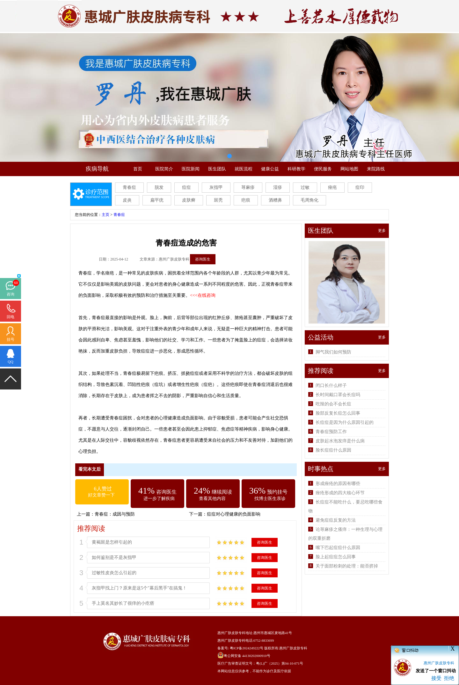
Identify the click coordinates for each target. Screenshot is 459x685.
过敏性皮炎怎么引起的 (114, 572)
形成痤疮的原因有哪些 (338, 483)
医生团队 (217, 169)
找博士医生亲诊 (270, 498)
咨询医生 (202, 259)
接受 (436, 678)
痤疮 (332, 187)
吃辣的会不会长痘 (333, 404)
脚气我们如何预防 (333, 352)
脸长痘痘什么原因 (333, 450)
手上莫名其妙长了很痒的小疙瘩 (123, 603)
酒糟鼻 (275, 200)
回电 (10, 317)
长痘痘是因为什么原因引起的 (345, 422)
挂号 (10, 339)
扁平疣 (157, 200)
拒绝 (449, 678)
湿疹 (277, 187)
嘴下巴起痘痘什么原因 (338, 547)
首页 (137, 169)
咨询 (10, 294)
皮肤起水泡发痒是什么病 (340, 441)
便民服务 (323, 169)
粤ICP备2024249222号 (246, 648)
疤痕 (245, 200)
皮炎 (127, 200)
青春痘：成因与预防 (115, 514)
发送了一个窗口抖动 (436, 670)
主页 (105, 214)
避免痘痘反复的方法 (336, 520)
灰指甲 (216, 187)
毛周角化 (309, 200)
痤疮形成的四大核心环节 (340, 492)
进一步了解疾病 (159, 498)
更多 (382, 230)
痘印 (359, 187)
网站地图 (349, 169)
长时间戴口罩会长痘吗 (338, 394)
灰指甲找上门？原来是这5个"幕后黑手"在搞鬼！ (139, 588)
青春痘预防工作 (331, 431)
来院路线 (376, 169)
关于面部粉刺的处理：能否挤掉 (347, 566)
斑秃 (218, 200)
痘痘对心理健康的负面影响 (233, 514)
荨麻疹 (248, 187)
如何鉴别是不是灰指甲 (114, 557)
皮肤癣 (188, 200)
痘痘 (186, 187)
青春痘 (129, 187)
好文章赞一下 (101, 495)
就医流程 (243, 169)
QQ (10, 362)
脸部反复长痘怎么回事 (338, 413)
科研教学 (296, 169)
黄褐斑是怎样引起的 (112, 542)
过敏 (305, 187)
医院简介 (164, 169)
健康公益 (270, 169)
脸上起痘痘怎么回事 (336, 556)
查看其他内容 (212, 498)
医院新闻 (191, 169)
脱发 (159, 187)
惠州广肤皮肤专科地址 (234, 633)
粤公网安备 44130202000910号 (247, 656)
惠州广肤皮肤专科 (293, 648)
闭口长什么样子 (331, 385)
